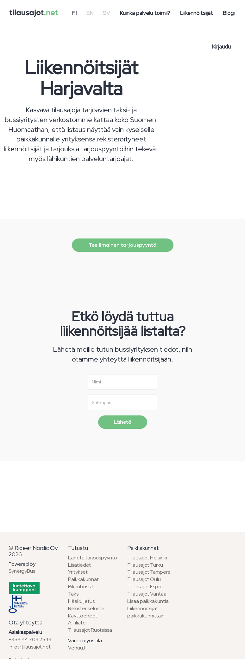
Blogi (229, 13)
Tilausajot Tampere (149, 572)
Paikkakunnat (83, 579)
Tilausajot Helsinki (147, 557)
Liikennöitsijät (196, 13)
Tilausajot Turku (145, 565)
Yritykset (78, 572)
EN (89, 13)
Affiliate (77, 622)
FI (74, 13)
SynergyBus (22, 571)
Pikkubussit (80, 586)
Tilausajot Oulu (144, 579)
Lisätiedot (79, 565)
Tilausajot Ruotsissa (90, 630)
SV (106, 13)
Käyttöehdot (82, 615)
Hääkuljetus (81, 601)
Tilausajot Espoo (146, 586)
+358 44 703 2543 (30, 639)
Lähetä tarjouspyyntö (92, 557)
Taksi (73, 593)
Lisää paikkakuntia (148, 601)
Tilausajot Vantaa (146, 593)
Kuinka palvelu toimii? (145, 13)
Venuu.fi (77, 647)
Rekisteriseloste (86, 608)
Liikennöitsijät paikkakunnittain (146, 612)
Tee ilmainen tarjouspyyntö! (123, 245)
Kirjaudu (221, 46)
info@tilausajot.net (30, 646)
